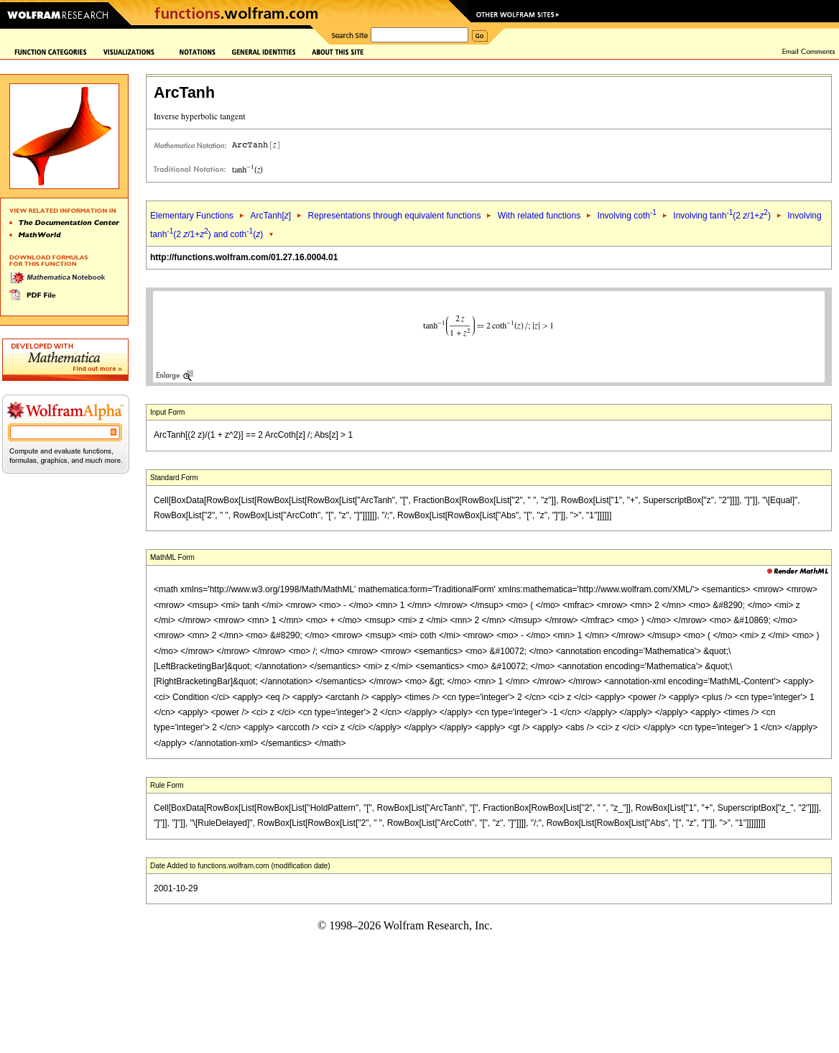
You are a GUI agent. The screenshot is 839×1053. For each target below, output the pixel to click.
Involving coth (627, 216)
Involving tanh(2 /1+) (722, 216)
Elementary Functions (191, 216)
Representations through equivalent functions (394, 216)
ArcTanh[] (270, 216)
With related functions (539, 216)
